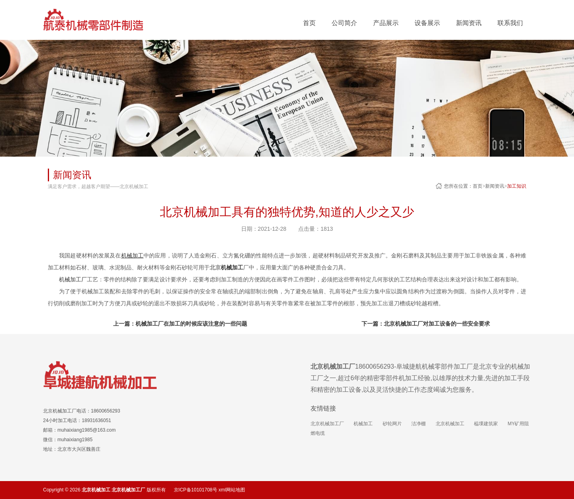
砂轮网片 (392, 423)
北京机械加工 (450, 423)
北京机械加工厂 (327, 423)
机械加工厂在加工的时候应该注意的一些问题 (191, 324)
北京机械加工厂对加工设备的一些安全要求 (437, 324)
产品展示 (386, 23)
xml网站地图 (231, 490)
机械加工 (363, 423)
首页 (309, 23)
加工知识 (516, 186)
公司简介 (344, 23)
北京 (226, 267)
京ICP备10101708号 (195, 490)
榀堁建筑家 (486, 423)
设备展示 (427, 23)
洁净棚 (418, 423)
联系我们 (510, 23)
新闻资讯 (469, 23)
